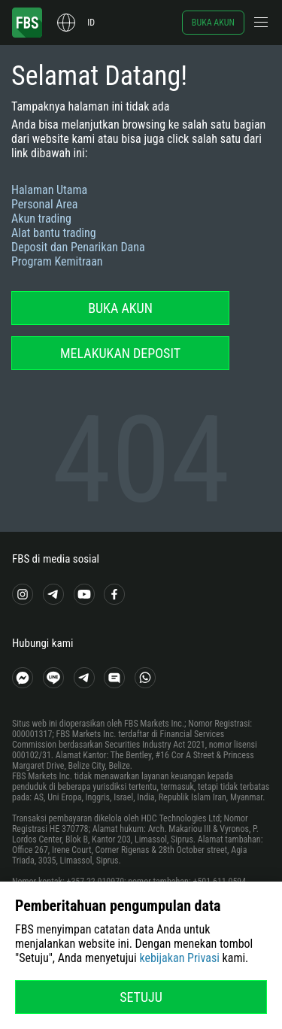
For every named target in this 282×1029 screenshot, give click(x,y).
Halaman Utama (49, 190)
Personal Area (44, 204)
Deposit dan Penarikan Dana (78, 247)
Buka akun (213, 22)
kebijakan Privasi (179, 958)
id (91, 22)
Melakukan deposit (120, 353)
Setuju (141, 997)
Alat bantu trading (53, 233)
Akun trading (41, 218)
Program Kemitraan (57, 261)
